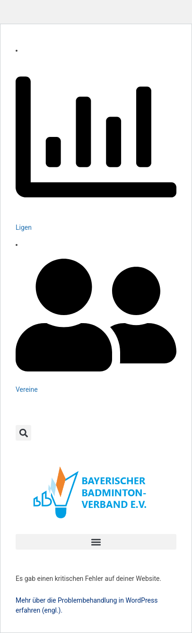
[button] (23, 433)
